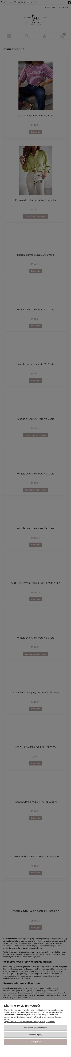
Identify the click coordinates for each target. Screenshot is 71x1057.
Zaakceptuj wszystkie (35, 1042)
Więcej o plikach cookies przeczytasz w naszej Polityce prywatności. (29, 1022)
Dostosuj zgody (35, 1035)
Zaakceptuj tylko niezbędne (35, 1028)
